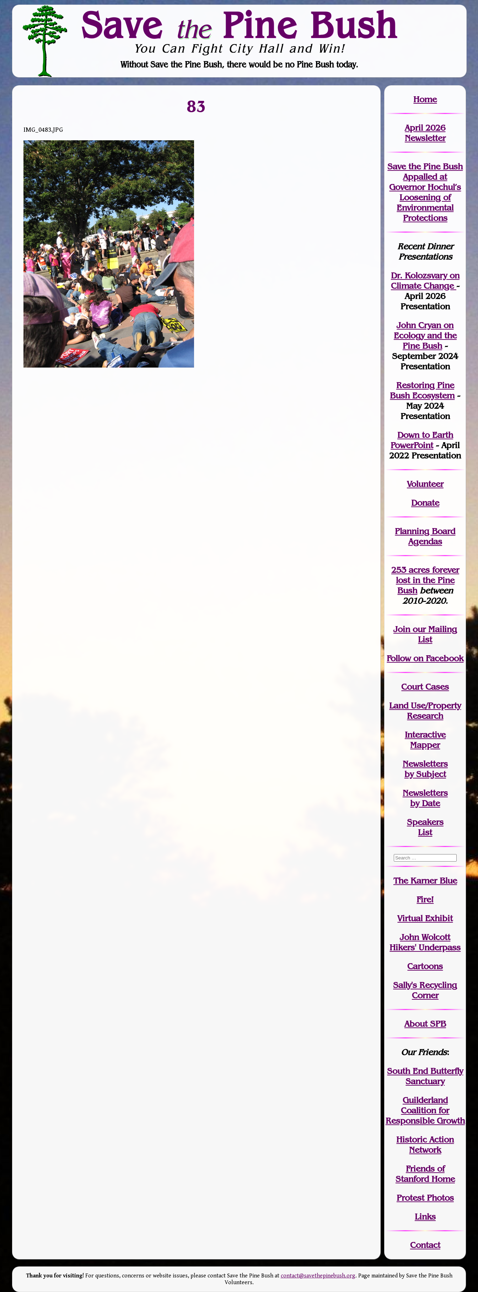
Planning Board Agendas (425, 536)
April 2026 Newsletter (425, 133)
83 (196, 106)
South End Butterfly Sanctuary (425, 1076)
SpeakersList (425, 827)
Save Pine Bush (239, 25)
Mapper (425, 745)
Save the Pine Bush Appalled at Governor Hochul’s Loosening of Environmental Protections (425, 192)
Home (425, 99)
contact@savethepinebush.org (318, 1275)
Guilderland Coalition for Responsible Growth (425, 1110)
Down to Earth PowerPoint (422, 440)
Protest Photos (425, 1198)
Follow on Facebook (425, 658)
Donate (425, 503)
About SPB (425, 1024)
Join (401, 629)
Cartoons (425, 966)
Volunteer (425, 484)
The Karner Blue (425, 880)
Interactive (425, 734)
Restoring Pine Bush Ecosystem (422, 390)
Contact (425, 1245)
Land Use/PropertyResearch (425, 710)
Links (425, 1216)
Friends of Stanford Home (425, 1173)
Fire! (425, 899)
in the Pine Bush (427, 580)
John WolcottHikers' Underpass (425, 942)
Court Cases (425, 687)
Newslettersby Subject (425, 769)
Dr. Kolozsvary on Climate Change (425, 280)
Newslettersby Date (425, 798)
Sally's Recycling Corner (425, 990)
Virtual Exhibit (425, 918)
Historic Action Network (425, 1144)
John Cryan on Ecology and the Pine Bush (425, 335)
